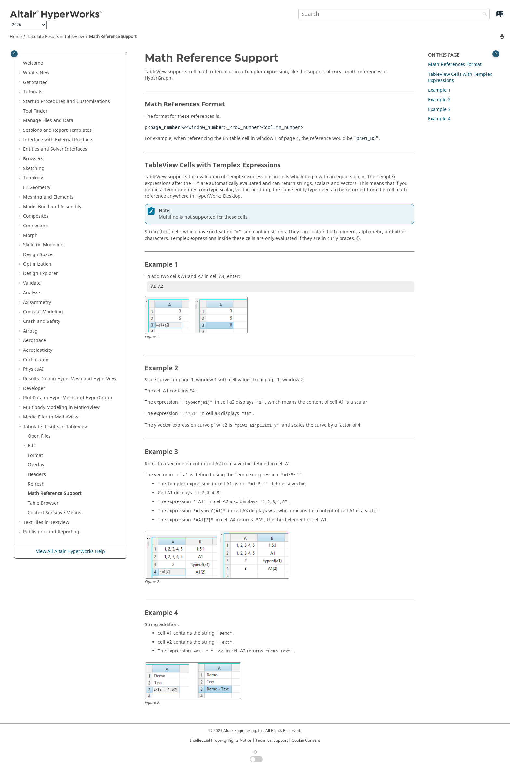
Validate (32, 283)
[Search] (483, 14)
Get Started (35, 82)
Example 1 (439, 90)
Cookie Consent (306, 740)
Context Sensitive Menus (54, 512)
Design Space (38, 254)
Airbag (30, 331)
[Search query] (394, 14)
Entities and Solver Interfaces (55, 149)
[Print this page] (502, 37)
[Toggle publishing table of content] (14, 53)
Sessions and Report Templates (57, 130)
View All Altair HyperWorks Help (70, 551)
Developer (34, 388)
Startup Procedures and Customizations (66, 101)
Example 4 (439, 119)
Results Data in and (69, 379)
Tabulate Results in (55, 37)
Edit (32, 445)
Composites (35, 216)
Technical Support (271, 740)
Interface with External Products (58, 139)
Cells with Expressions (460, 77)
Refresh (36, 484)
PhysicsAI (33, 369)
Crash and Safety (41, 321)
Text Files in (46, 522)
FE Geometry (36, 187)
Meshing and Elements (48, 197)
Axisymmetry (37, 302)
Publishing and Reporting (51, 531)
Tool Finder (35, 111)
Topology (33, 177)
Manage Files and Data (48, 120)
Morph (30, 235)
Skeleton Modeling (43, 244)
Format (35, 455)
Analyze (31, 292)
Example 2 (439, 99)
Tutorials (32, 92)
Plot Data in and (67, 397)
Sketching (34, 168)
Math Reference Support (113, 37)
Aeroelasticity (37, 350)
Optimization (37, 264)
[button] (20, 63)
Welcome (33, 63)
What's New (36, 72)
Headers (37, 474)
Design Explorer (40, 273)
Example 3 (439, 109)
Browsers (33, 159)
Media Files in (50, 417)
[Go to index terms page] (493, 16)
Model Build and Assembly (52, 206)
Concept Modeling (43, 312)
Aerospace (34, 340)
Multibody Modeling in (61, 407)
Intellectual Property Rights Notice (220, 740)
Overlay (36, 464)
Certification (36, 359)
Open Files (39, 436)
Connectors (35, 225)
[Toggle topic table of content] (495, 53)
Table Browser (43, 503)
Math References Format (455, 64)
